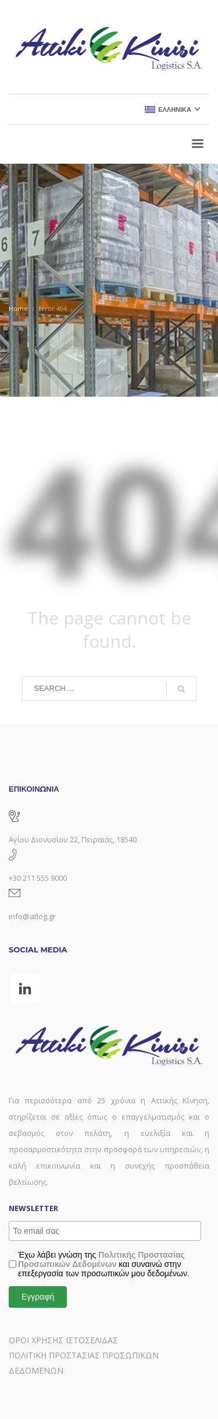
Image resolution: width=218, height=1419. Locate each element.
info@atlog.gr (32, 916)
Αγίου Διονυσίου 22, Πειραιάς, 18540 (73, 839)
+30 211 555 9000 (38, 878)
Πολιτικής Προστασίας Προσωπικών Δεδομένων (101, 1259)
